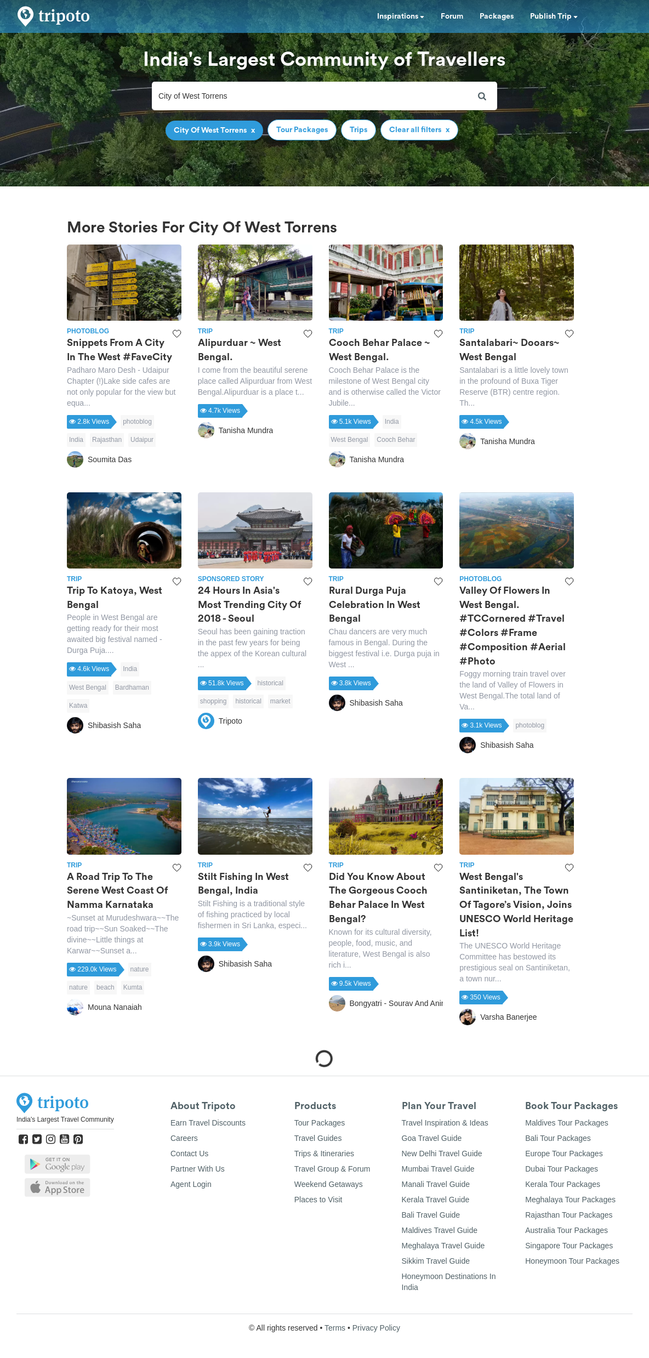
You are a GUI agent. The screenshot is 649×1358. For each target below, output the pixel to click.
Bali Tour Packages (558, 1138)
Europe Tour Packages (563, 1153)
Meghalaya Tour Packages (570, 1199)
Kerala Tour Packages (562, 1184)
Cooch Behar (396, 440)
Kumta (133, 987)
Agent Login (191, 1184)
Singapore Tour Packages (569, 1245)
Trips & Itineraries (324, 1153)
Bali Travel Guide (431, 1215)
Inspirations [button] (400, 16)
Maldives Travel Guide (440, 1230)
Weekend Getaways (328, 1184)
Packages (497, 16)
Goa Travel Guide (432, 1138)
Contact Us (189, 1153)
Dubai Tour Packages (561, 1168)
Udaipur (141, 440)
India (76, 440)
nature (139, 969)
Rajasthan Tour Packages (568, 1215)
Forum (452, 16)
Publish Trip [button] (554, 16)
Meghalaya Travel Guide (443, 1245)
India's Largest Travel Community (65, 1119)
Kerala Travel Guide (436, 1199)
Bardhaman (132, 687)
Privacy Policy (376, 1327)
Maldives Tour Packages (566, 1122)
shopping (213, 701)
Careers (184, 1138)
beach (105, 987)
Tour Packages (319, 1122)
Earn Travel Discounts (208, 1122)
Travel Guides (318, 1138)
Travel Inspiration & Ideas (445, 1122)
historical (270, 683)
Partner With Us (197, 1168)
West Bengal (349, 440)
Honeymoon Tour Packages (572, 1261)
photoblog (137, 421)
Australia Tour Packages (566, 1230)
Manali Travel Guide (436, 1184)
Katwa (78, 705)
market (280, 701)
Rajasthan (107, 440)
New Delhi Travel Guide (442, 1153)
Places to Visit (318, 1199)
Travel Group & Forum (332, 1168)
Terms (334, 1327)
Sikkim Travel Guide (436, 1261)
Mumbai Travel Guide (438, 1168)
